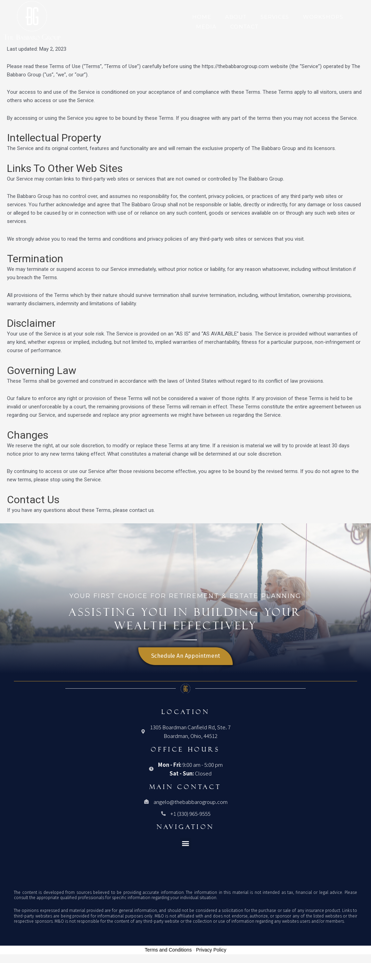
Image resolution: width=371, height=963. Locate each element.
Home (201, 17)
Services (275, 17)
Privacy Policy (211, 950)
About (236, 17)
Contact (244, 26)
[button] (185, 843)
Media (206, 26)
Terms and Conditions (168, 950)
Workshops (323, 17)
